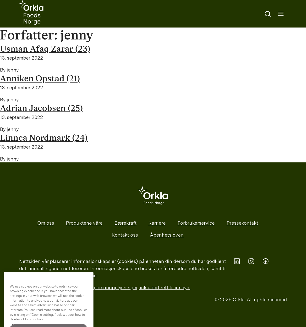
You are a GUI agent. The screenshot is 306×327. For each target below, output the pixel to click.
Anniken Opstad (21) (40, 78)
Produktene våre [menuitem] (84, 223)
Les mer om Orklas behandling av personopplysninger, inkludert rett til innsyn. (104, 287)
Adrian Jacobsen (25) (41, 108)
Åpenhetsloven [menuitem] (167, 235)
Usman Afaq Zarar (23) (45, 49)
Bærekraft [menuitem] (126, 223)
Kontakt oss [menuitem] (125, 235)
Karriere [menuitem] (157, 223)
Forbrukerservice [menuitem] (196, 223)
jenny (13, 70)
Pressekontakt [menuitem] (242, 223)
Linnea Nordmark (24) (44, 138)
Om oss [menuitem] (45, 223)
